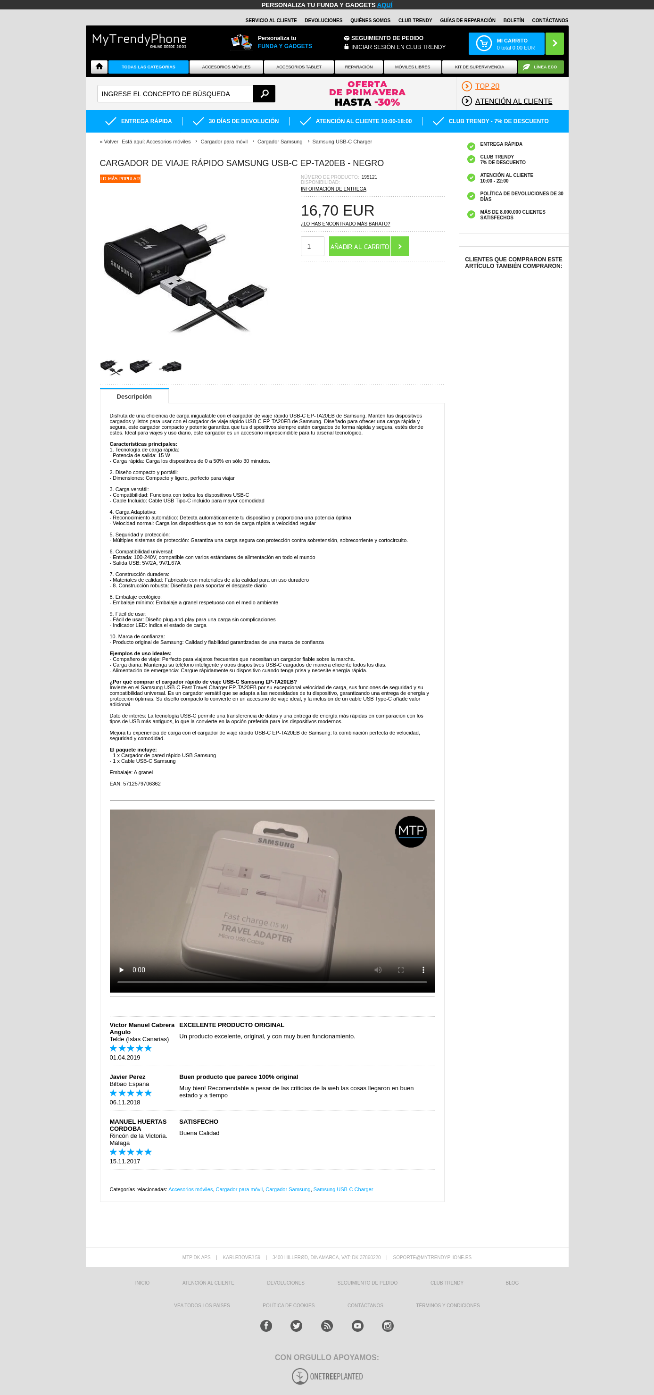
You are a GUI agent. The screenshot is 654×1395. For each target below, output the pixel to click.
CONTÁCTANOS (550, 20)
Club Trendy (415, 20)
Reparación (359, 67)
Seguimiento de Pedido (387, 38)
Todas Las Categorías (148, 67)
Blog (512, 1283)
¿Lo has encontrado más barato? (345, 223)
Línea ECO (545, 67)
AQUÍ (385, 4)
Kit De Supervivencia (479, 67)
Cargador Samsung (287, 1189)
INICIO (142, 1283)
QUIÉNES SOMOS (370, 20)
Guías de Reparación (468, 20)
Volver (111, 141)
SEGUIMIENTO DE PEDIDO (368, 1283)
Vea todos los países (202, 1305)
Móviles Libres (412, 67)
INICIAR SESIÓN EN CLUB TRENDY (398, 47)
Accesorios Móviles (226, 67)
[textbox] (186, 93)
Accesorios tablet (299, 67)
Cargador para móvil (239, 1189)
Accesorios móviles (190, 1189)
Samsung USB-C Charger (343, 1189)
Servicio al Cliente (271, 20)
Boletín (514, 20)
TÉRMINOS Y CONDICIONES (448, 1305)
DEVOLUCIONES (323, 20)
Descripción (134, 396)
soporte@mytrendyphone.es (432, 1257)
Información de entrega (333, 189)
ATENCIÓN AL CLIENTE (208, 1283)
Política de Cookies (289, 1305)
